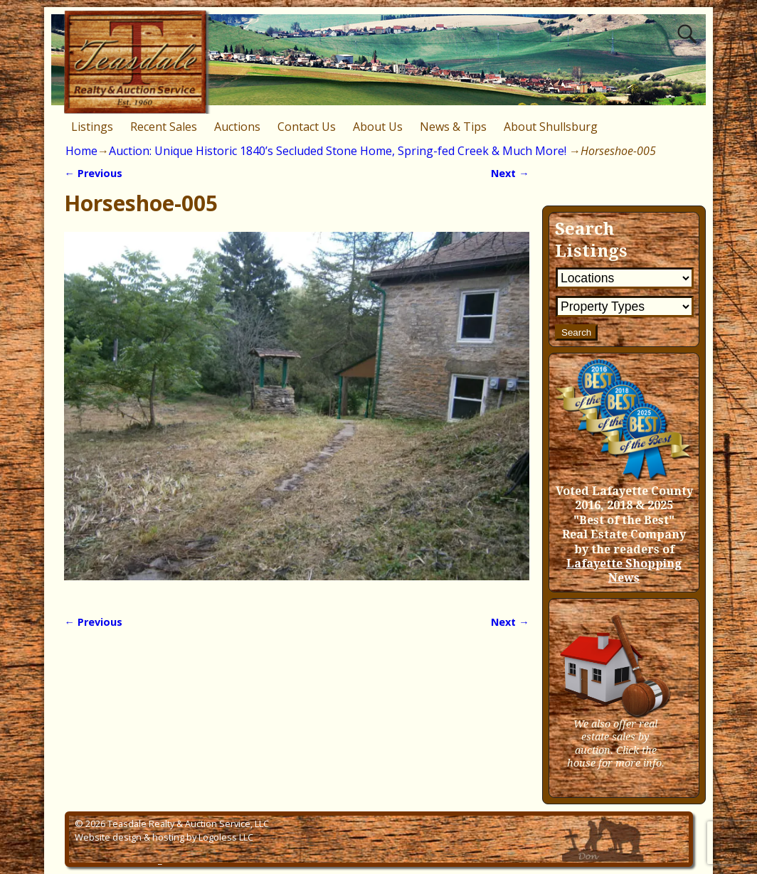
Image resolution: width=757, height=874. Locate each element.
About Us (378, 126)
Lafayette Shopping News (624, 571)
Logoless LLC (225, 837)
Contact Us (306, 126)
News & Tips (453, 126)
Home (81, 151)
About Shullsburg (551, 126)
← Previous (93, 173)
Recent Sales (163, 126)
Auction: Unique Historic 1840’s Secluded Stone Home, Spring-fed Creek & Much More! (337, 151)
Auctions (237, 126)
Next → (510, 173)
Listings (92, 126)
